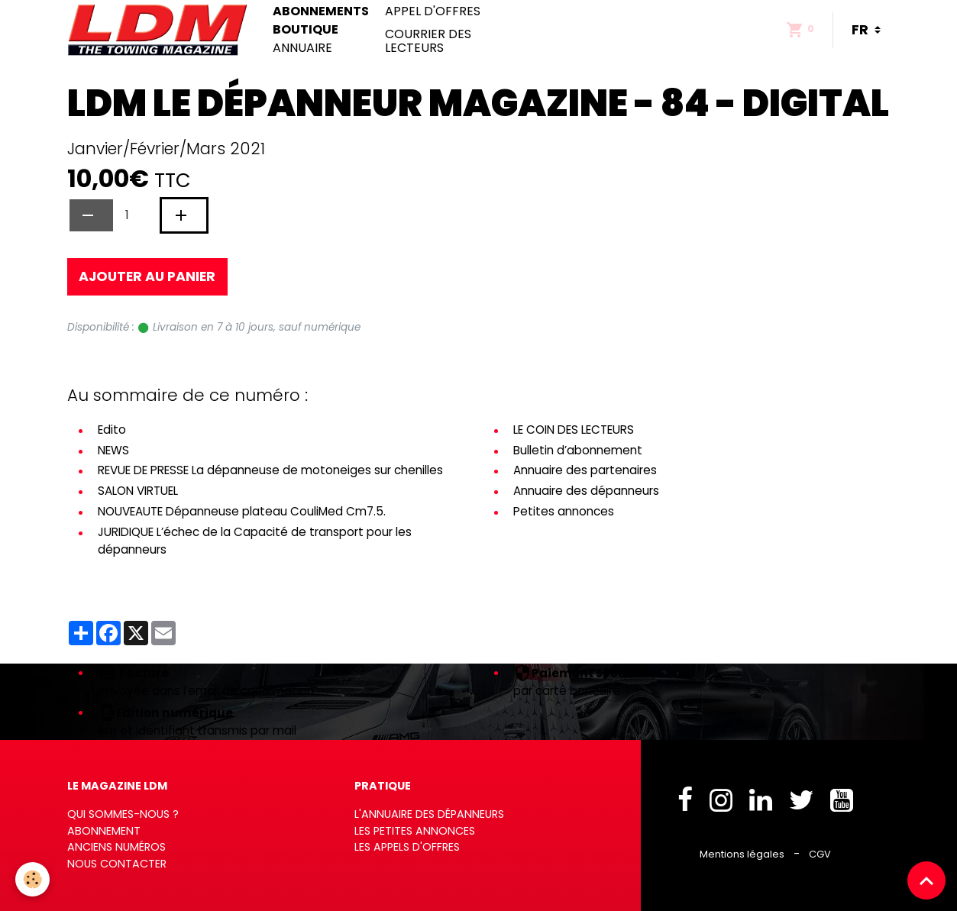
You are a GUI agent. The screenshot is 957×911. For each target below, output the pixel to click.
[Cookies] (32, 879)
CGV (820, 854)
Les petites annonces (414, 830)
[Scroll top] (926, 880)
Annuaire (302, 48)
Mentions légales (742, 854)
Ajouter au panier (147, 276)
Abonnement (104, 830)
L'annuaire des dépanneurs (429, 814)
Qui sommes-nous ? (123, 814)
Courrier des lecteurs (428, 40)
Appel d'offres (432, 11)
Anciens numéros (116, 846)
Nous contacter (117, 863)
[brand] (160, 30)
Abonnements (321, 11)
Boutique (305, 30)
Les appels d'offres (407, 846)
